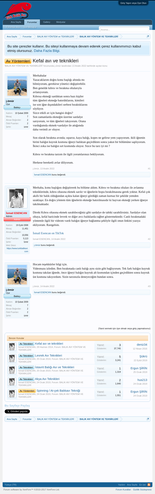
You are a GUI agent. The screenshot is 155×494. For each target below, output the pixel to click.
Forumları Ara (13, 27)
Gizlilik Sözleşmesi (142, 489)
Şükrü (143, 356)
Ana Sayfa (16, 22)
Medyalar (60, 22)
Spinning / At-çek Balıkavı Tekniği (58, 390)
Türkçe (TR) (11, 485)
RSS (149, 484)
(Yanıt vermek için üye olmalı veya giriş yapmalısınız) (124, 328)
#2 (149, 239)
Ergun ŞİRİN (139, 368)
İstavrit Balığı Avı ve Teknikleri (54, 367)
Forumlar (32, 22)
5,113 (25, 238)
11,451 (25, 229)
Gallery (46, 22)
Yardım (121, 485)
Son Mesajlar (30, 27)
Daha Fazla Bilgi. (47, 51)
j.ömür (58, 66)
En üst (142, 485)
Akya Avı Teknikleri (47, 379)
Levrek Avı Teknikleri (48, 355)
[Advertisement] (120, 98)
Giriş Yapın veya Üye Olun (133, 3)
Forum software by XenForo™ (32, 489)
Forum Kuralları (123, 489)
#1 (149, 168)
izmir (26, 127)
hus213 (142, 380)
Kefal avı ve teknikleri (49, 343)
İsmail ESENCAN (42, 174)
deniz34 (142, 344)
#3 (149, 286)
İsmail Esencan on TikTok (48, 233)
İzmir (26, 242)
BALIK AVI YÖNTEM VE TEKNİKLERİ (23, 66)
